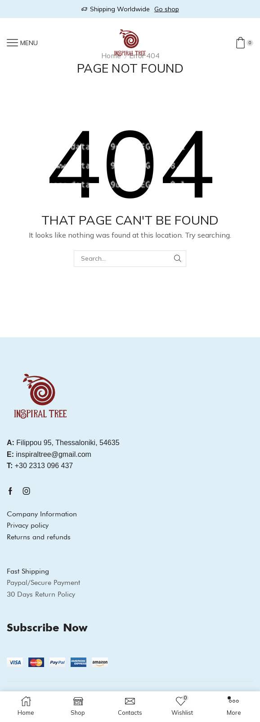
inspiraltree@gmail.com (49, 454)
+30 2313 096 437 (40, 465)
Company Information (42, 514)
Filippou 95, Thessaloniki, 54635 (63, 442)
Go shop (166, 9)
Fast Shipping (28, 571)
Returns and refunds (39, 537)
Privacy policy (28, 525)
